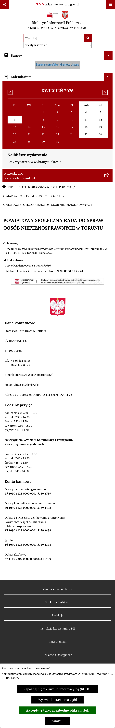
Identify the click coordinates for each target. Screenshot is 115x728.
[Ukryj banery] (108, 55)
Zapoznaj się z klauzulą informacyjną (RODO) (57, 689)
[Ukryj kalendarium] (108, 77)
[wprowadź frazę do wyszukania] (54, 38)
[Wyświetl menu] (110, 4)
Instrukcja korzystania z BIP (57, 628)
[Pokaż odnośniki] (4, 4)
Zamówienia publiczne (57, 589)
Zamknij (57, 721)
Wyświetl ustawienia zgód (57, 700)
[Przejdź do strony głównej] (57, 21)
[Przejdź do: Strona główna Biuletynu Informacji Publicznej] (4, 187)
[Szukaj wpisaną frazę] (88, 38)
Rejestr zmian (57, 641)
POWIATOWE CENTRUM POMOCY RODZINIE (31, 196)
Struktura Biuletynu (57, 602)
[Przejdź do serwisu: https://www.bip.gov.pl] (58, 4)
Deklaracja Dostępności (57, 655)
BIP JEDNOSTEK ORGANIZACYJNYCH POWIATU (40, 187)
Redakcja (57, 615)
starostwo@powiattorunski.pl (34, 375)
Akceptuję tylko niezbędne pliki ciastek (57, 710)
